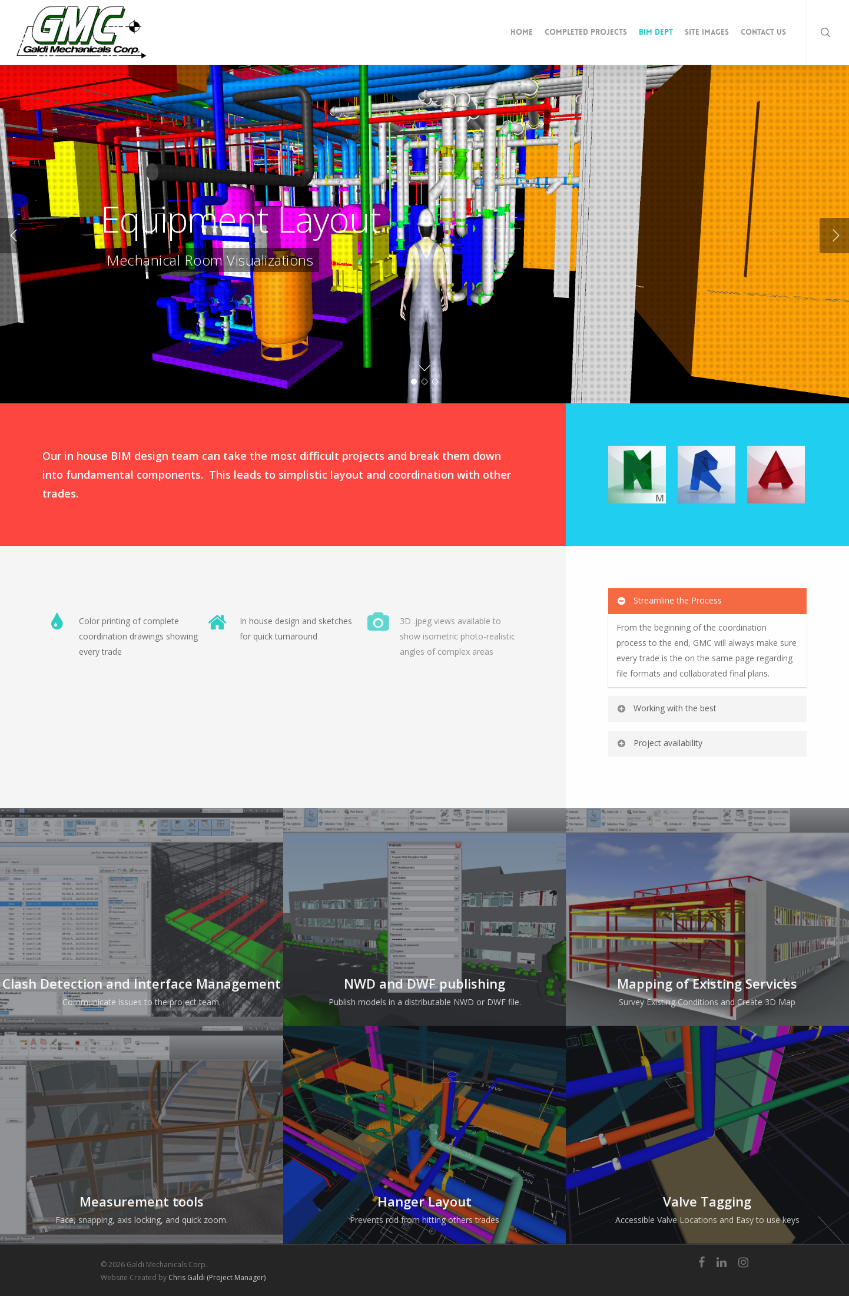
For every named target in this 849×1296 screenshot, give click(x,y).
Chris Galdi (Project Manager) (217, 1277)
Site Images (707, 32)
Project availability (659, 742)
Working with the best (666, 708)
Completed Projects (586, 32)
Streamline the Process (669, 600)
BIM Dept (656, 32)
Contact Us (763, 32)
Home (521, 32)
